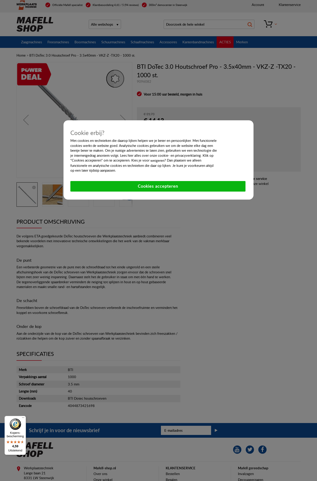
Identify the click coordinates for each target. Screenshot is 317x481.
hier (130, 155)
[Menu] (23, 418)
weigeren (157, 160)
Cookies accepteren (158, 186)
